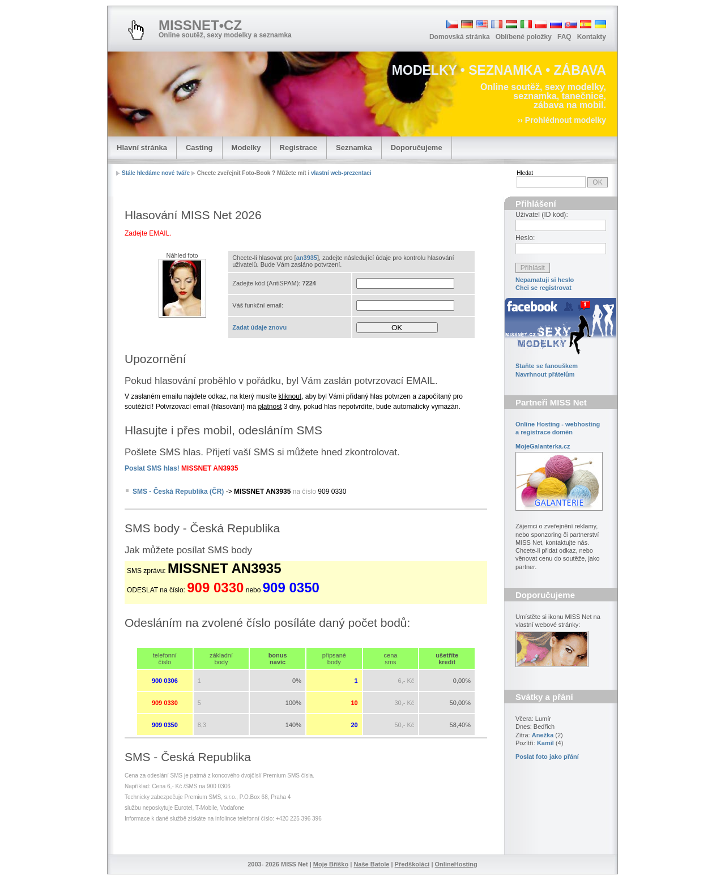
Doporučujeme (416, 147)
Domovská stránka (459, 37)
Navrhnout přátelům (545, 374)
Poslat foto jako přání (547, 756)
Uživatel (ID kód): (541, 215)
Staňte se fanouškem (546, 365)
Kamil (545, 743)
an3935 (306, 257)
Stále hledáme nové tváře (156, 173)
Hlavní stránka (142, 147)
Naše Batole (371, 864)
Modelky (246, 147)
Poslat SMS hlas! (152, 468)
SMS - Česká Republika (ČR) (178, 491)
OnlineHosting (456, 864)
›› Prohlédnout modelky (562, 120)
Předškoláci (412, 864)
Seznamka (354, 147)
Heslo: (525, 238)
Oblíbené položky (524, 37)
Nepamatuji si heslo (544, 279)
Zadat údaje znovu (259, 327)
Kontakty (591, 37)
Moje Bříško (330, 864)
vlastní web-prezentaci (341, 173)
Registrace (298, 147)
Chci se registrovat (543, 287)
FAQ (564, 37)
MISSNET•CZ (200, 25)
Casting (199, 147)
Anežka (543, 735)
